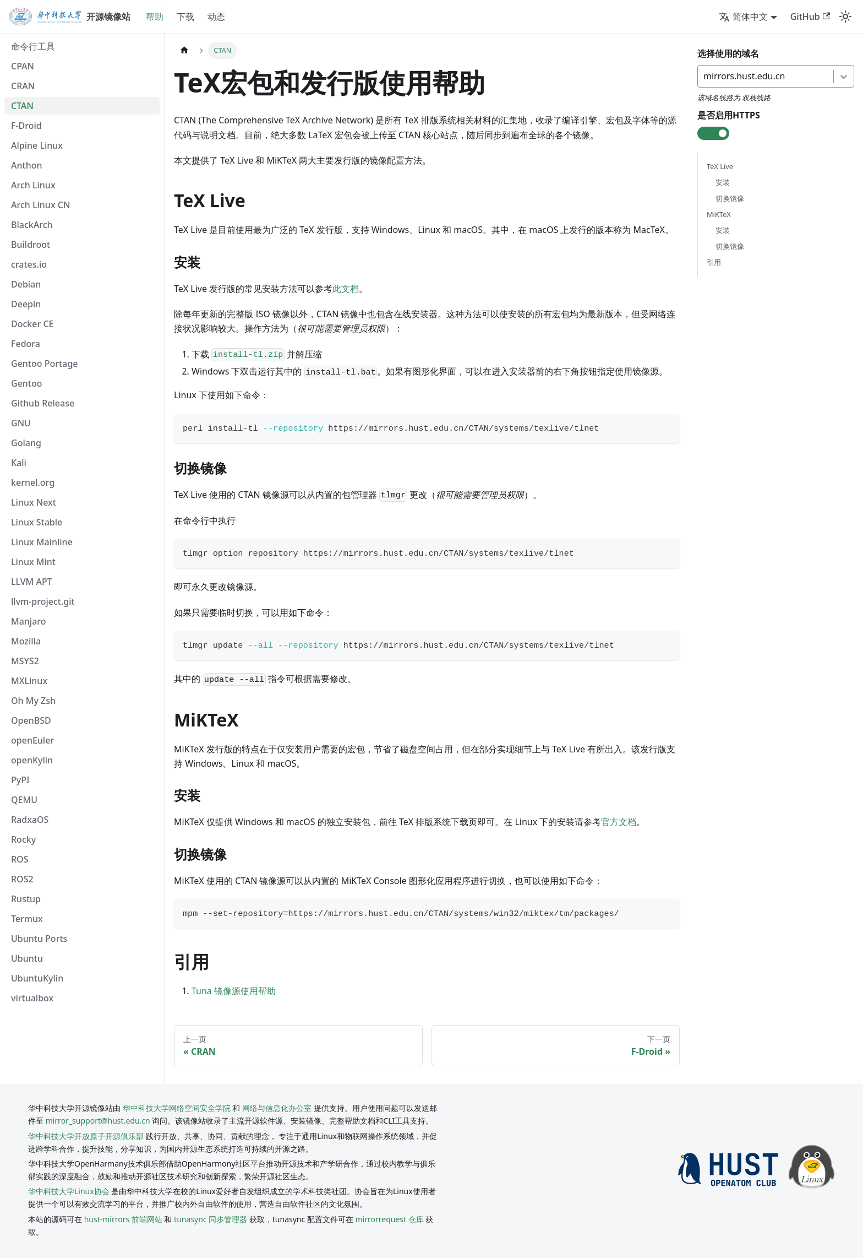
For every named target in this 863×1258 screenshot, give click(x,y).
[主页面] (184, 50)
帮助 (154, 16)
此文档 (345, 289)
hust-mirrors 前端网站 (123, 1219)
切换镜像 (729, 198)
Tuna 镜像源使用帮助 (234, 991)
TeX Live (720, 166)
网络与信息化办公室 (277, 1108)
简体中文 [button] (743, 16)
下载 (185, 16)
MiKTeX (719, 214)
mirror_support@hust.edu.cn (98, 1120)
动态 (216, 16)
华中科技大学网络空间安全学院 (177, 1108)
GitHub (810, 16)
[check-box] (713, 133)
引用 (714, 263)
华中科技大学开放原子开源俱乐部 (86, 1136)
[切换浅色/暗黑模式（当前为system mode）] (845, 16)
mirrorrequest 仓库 (390, 1219)
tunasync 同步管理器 (210, 1219)
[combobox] (704, 76)
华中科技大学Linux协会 (69, 1191)
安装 (722, 182)
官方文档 (618, 822)
